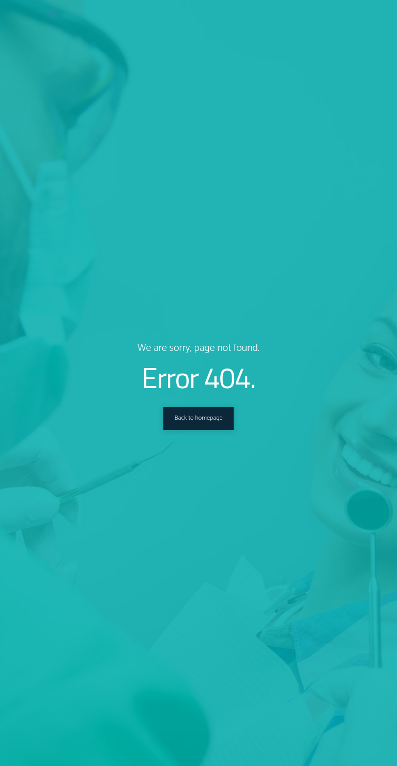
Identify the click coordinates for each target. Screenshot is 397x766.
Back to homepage (198, 418)
